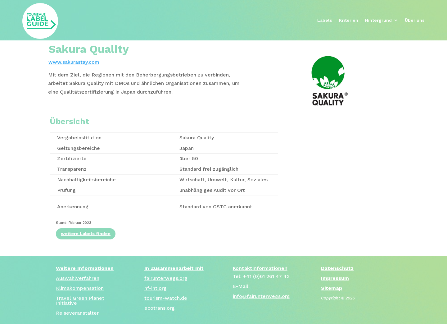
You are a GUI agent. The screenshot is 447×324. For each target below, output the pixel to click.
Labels (324, 20)
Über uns (415, 20)
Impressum (335, 278)
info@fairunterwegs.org (261, 296)
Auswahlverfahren (77, 278)
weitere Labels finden (86, 233)
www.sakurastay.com (73, 62)
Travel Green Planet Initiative (80, 300)
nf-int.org (155, 288)
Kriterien (348, 20)
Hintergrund (378, 20)
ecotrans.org (159, 308)
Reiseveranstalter (77, 313)
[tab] (149, 83)
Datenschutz (337, 268)
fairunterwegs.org (165, 278)
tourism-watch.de (165, 298)
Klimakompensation (80, 288)
